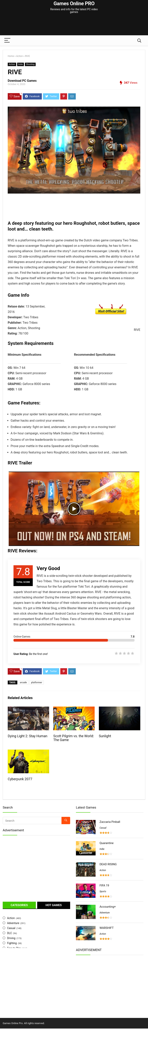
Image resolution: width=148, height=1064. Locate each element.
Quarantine (107, 843)
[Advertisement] (74, 22)
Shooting (30, 64)
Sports (103, 891)
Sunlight (105, 736)
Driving (11, 938)
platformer (36, 682)
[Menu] (7, 40)
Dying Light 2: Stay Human (27, 736)
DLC (9, 933)
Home (11, 56)
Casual (11, 928)
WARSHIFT (107, 928)
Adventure (13, 923)
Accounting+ (108, 906)
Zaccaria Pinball (110, 822)
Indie (20, 64)
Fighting (12, 943)
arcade (23, 682)
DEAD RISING (108, 864)
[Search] (139, 40)
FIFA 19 (104, 885)
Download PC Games (22, 81)
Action (19, 56)
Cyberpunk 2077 (20, 779)
